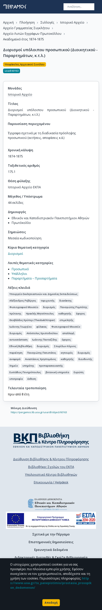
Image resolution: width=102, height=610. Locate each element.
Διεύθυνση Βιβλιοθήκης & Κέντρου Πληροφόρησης (51, 459)
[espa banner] (51, 520)
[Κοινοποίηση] (97, 69)
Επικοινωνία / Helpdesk (51, 482)
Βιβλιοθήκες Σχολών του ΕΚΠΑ (51, 467)
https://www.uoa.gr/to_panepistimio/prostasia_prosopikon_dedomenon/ (51, 583)
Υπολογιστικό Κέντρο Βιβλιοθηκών (51, 474)
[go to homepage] (15, 6)
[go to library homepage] (51, 440)
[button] (43, 294)
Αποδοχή (51, 602)
